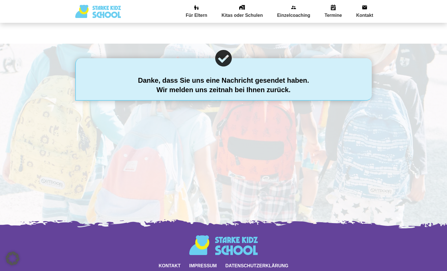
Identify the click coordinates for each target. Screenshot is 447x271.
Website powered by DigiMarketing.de (223, 262)
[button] (12, 258)
